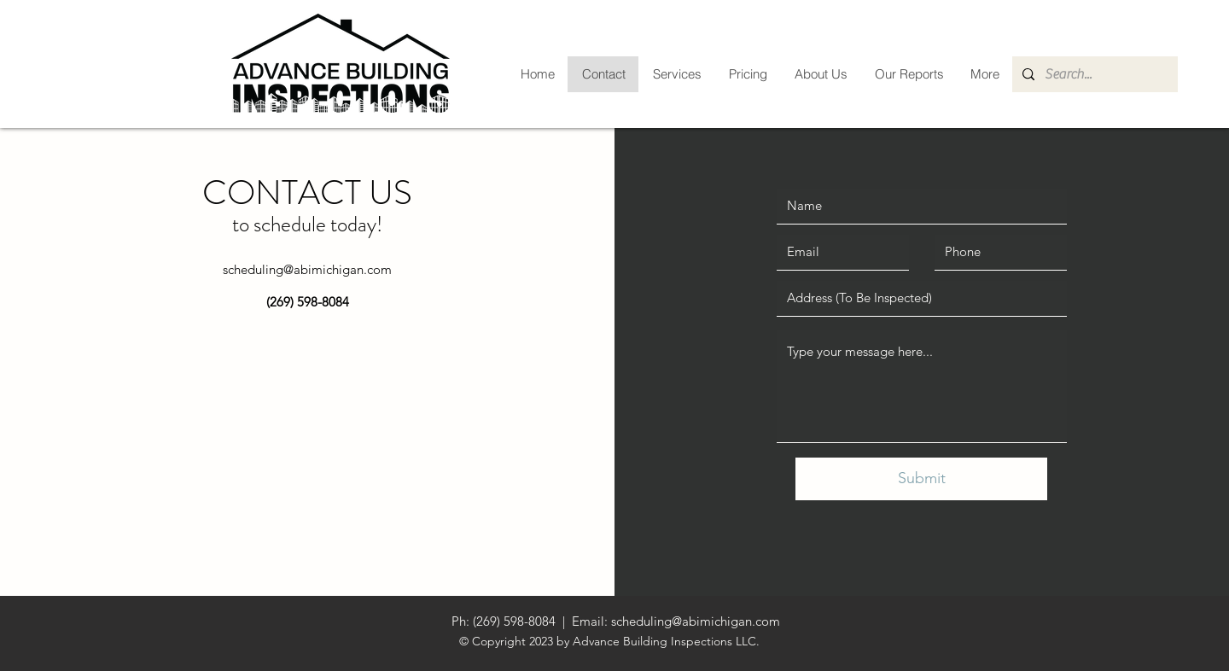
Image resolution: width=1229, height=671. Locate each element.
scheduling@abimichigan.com (307, 269)
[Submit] (921, 479)
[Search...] (1093, 74)
